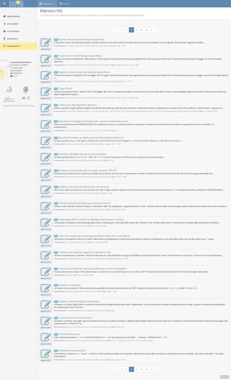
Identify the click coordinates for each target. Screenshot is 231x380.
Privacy (31, 106)
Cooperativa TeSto (9, 106)
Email (15, 76)
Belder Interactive (22, 106)
